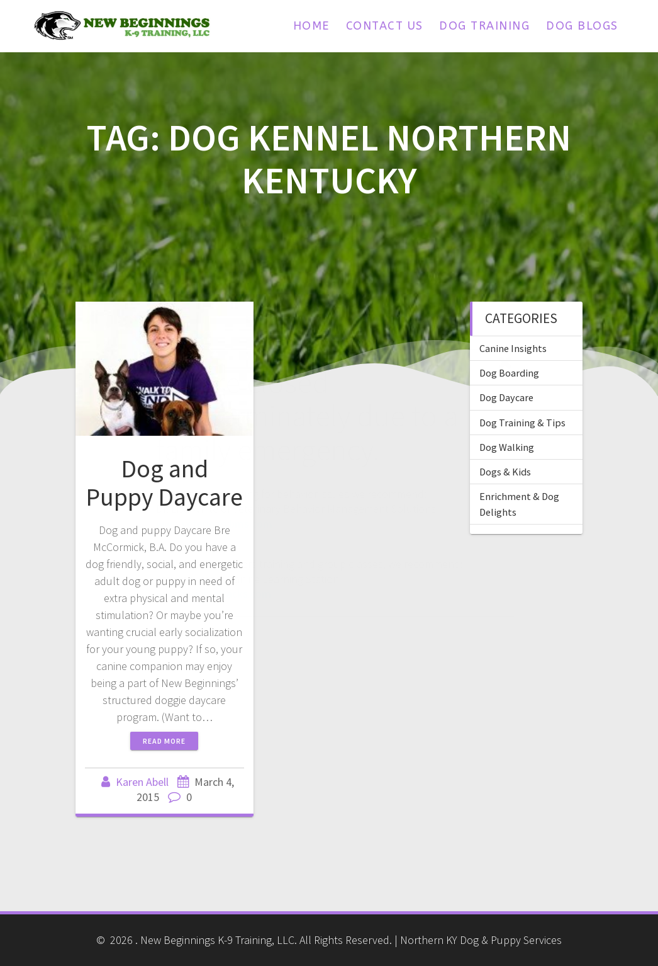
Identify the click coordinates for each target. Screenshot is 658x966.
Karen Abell (142, 782)
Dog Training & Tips (522, 422)
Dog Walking (506, 447)
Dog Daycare (506, 397)
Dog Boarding (509, 373)
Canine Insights (513, 348)
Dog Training (484, 26)
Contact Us (384, 26)
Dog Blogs (582, 26)
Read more (164, 741)
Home (311, 26)
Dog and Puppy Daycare (164, 483)
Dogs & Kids (505, 471)
